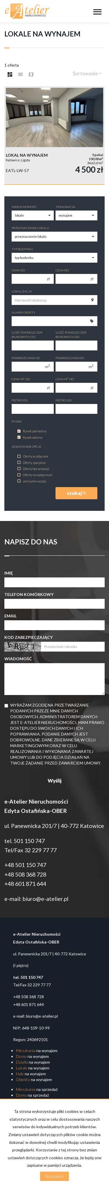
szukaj (76, 493)
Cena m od (21, 379)
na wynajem (37, 1050)
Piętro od (20, 400)
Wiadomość (18, 658)
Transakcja (65, 207)
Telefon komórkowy (28, 594)
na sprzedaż (37, 1089)
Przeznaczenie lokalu (30, 228)
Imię (8, 572)
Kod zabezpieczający (28, 637)
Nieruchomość (24, 207)
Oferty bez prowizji (33, 469)
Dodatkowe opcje (26, 446)
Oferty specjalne (31, 463)
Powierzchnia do (70, 358)
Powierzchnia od (26, 358)
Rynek (17, 421)
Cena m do (65, 379)
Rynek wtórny (29, 437)
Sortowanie (87, 73)
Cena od (18, 270)
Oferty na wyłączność (35, 475)
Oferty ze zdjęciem (32, 456)
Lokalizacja (22, 291)
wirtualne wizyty (31, 481)
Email (10, 615)
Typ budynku (22, 249)
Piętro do (64, 400)
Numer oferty (23, 312)
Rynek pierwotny (32, 431)
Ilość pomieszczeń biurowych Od (27, 335)
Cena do (62, 270)
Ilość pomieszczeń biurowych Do (71, 335)
